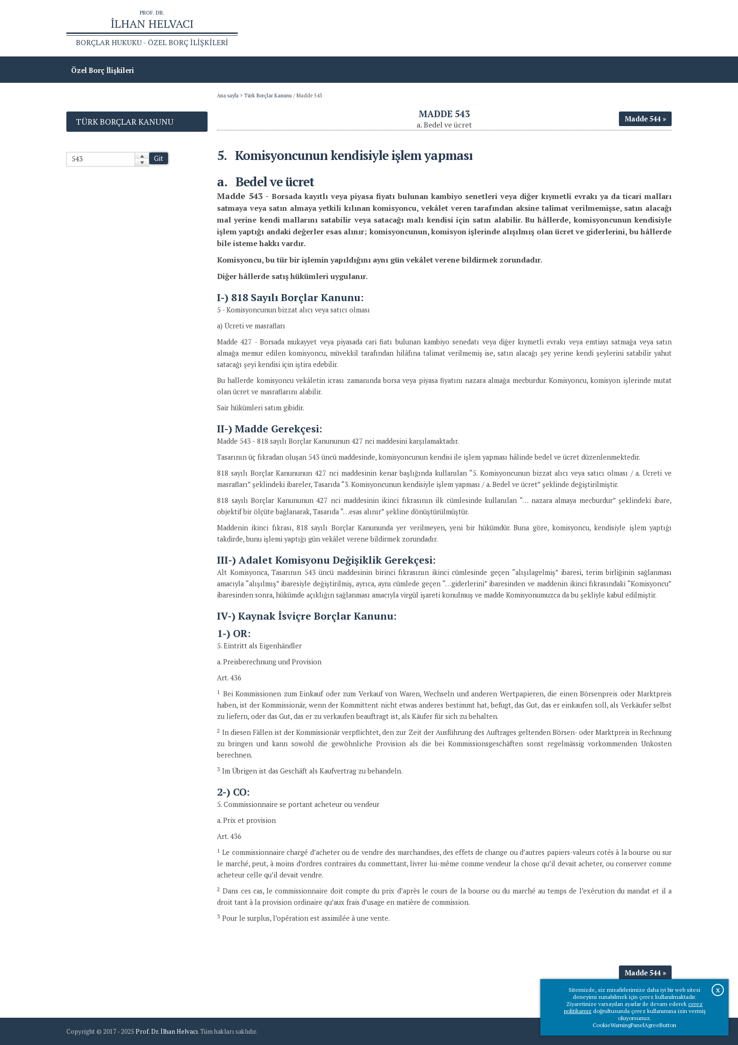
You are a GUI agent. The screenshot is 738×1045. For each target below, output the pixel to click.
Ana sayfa (536, 28)
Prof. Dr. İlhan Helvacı (167, 1031)
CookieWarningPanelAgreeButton (634, 1025)
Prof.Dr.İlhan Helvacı (597, 28)
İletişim (654, 28)
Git (158, 158)
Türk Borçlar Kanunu (268, 95)
